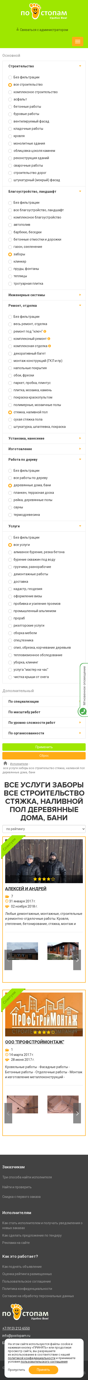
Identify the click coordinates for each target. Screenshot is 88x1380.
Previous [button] (8, 960)
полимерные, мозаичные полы (34, 405)
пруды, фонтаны (23, 269)
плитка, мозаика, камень (30, 390)
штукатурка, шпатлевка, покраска (37, 427)
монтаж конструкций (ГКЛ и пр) (35, 361)
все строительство (25, 85)
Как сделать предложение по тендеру (32, 1235)
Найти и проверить (17, 1187)
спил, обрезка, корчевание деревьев (39, 648)
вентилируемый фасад (28, 121)
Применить (44, 747)
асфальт (17, 99)
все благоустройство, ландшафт (36, 210)
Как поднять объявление (22, 1267)
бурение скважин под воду (31, 560)
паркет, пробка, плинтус (29, 383)
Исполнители (19, 764)
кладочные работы (25, 129)
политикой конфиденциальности (31, 1358)
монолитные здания (26, 144)
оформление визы (25, 596)
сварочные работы (25, 166)
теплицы (17, 276)
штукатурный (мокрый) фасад (34, 180)
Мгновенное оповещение (83, 667)
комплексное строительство (33, 92)
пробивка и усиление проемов (34, 604)
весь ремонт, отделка (27, 324)
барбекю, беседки (25, 232)
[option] (22, 960)
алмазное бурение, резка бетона (36, 552)
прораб (16, 618)
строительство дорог (27, 173)
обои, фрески (21, 375)
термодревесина (24, 515)
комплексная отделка (29, 346)
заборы (16, 254)
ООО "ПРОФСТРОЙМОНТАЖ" (34, 1042)
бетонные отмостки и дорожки (34, 240)
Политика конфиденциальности (27, 1289)
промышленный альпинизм (32, 611)
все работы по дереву (28, 478)
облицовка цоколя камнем (31, 151)
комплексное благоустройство (34, 217)
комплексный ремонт (29, 339)
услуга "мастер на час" (28, 670)
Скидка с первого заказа (21, 1197)
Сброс (44, 755)
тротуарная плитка (25, 284)
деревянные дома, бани (29, 485)
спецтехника (20, 640)
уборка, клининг (23, 662)
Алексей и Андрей (25, 889)
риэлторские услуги (26, 626)
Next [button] (77, 960)
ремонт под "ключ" (27, 332)
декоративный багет (27, 354)
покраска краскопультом (30, 397)
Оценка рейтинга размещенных (27, 1274)
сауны (15, 507)
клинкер (17, 262)
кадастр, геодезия (25, 589)
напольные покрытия (27, 368)
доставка (18, 582)
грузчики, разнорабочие (29, 567)
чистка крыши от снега (28, 677)
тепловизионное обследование (35, 655)
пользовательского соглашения (44, 1361)
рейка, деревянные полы (30, 500)
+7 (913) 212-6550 (16, 1328)
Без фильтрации (23, 77)
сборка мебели (22, 633)
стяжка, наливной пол (28, 412)
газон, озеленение (25, 247)
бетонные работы (24, 107)
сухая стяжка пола (25, 420)
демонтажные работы (28, 574)
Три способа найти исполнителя (27, 1177)
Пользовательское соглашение (26, 1281)
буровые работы (23, 114)
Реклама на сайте (16, 1243)
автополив (19, 225)
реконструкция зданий (28, 158)
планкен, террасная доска (31, 493)
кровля (16, 136)
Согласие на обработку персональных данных (38, 1296)
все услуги (19, 545)
